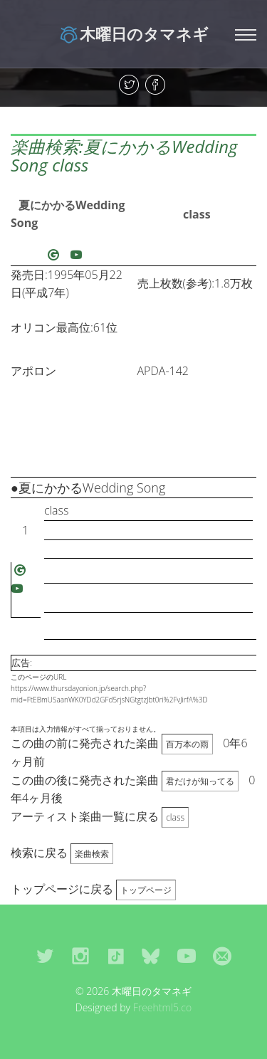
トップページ (146, 890)
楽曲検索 (92, 854)
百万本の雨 (187, 744)
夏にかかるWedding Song (68, 214)
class (197, 214)
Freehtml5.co (162, 1007)
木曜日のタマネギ (133, 33)
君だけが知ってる (200, 781)
